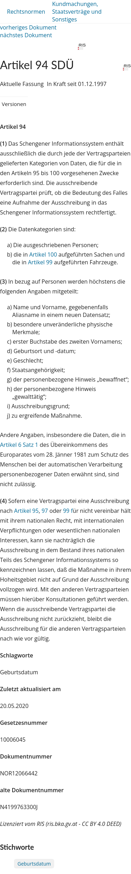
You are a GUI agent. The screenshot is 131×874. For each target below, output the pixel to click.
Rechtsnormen (26, 11)
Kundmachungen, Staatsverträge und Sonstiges (76, 11)
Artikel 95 (26, 511)
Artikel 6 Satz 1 (19, 445)
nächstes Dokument (26, 35)
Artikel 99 (40, 262)
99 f (68, 511)
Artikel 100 (43, 254)
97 (45, 511)
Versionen (14, 103)
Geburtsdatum (34, 863)
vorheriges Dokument (28, 27)
